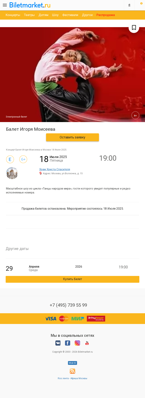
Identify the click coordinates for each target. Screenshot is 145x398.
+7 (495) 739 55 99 (68, 305)
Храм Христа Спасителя (54, 169)
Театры (29, 15)
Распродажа (105, 15)
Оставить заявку (72, 137)
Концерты (13, 15)
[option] (13, 15)
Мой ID (72, 363)
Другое (87, 15)
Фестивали (70, 15)
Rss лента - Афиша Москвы (72, 378)
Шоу (55, 15)
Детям (43, 15)
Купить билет (72, 279)
